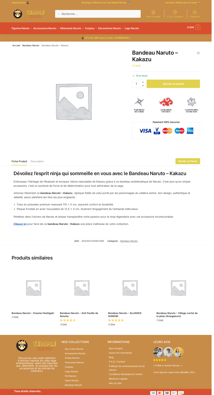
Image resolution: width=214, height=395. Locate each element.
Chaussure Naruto (74, 360)
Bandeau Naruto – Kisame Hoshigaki (33, 311)
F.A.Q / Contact (175, 14)
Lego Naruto (71, 369)
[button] (143, 80)
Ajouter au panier (173, 81)
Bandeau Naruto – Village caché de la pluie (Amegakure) (177, 313)
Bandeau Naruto (30, 43)
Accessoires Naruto (75, 351)
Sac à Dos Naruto (74, 347)
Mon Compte (153, 14)
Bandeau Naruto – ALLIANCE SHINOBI (124, 313)
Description (37, 159)
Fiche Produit (19, 159)
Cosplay (69, 365)
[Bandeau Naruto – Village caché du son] (198, 51)
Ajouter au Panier (187, 159)
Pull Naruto (70, 374)
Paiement (195, 14)
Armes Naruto (72, 356)
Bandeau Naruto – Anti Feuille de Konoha (79, 313)
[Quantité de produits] (136, 82)
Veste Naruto (72, 378)
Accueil (16, 43)
